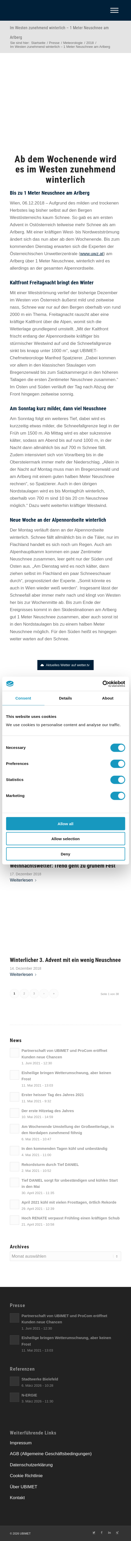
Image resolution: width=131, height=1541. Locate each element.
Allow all (65, 823)
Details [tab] (65, 698)
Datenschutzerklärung (31, 1464)
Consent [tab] (23, 698)
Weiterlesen (24, 880)
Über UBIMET (23, 1486)
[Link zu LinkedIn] (109, 1532)
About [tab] (108, 698)
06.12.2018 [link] (33, 203)
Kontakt (17, 1497)
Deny (65, 854)
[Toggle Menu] (114, 10)
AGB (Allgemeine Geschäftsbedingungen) (51, 1453)
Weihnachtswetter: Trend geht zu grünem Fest (62, 865)
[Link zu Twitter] (94, 1532)
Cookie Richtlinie (26, 1475)
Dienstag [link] (44, 246)
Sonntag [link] (26, 408)
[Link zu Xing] (117, 1532)
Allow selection (65, 839)
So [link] (75, 217)
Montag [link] (45, 469)
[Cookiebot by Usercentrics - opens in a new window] (102, 683)
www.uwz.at (92, 253)
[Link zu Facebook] (102, 1532)
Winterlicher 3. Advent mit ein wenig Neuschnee (65, 960)
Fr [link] (12, 433)
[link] (75, 217)
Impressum (21, 1442)
